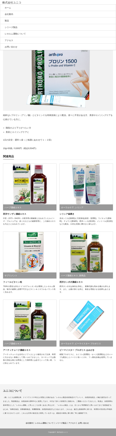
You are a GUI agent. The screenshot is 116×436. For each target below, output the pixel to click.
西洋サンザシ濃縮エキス (14, 214)
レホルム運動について (15, 34)
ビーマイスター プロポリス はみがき (77, 350)
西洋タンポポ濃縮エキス (71, 282)
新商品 (82, 275)
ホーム (8, 7)
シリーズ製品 (11, 27)
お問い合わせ (11, 47)
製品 (7, 20)
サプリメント (11, 275)
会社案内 (9, 14)
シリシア (79, 207)
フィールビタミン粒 (12, 282)
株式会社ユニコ (62, 432)
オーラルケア (67, 207)
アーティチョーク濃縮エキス (17, 350)
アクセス (9, 40)
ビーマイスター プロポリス (88, 343)
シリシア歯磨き (67, 214)
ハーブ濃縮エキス (13, 207)
